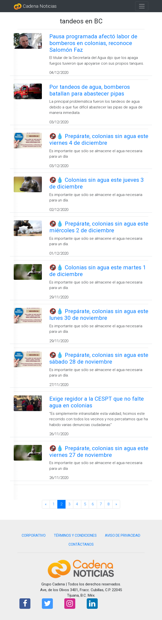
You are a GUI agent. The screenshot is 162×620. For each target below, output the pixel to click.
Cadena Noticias (35, 6)
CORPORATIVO (34, 535)
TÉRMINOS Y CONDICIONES (75, 535)
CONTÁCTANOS (81, 544)
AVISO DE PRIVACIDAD (122, 535)
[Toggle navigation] (141, 6)
